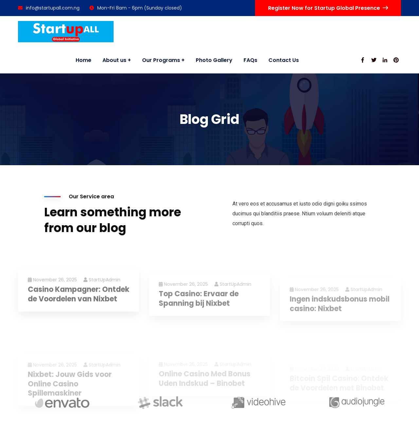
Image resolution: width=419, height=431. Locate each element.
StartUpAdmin (101, 302)
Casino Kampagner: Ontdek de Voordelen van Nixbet (78, 317)
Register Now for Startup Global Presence (328, 8)
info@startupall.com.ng (49, 8)
